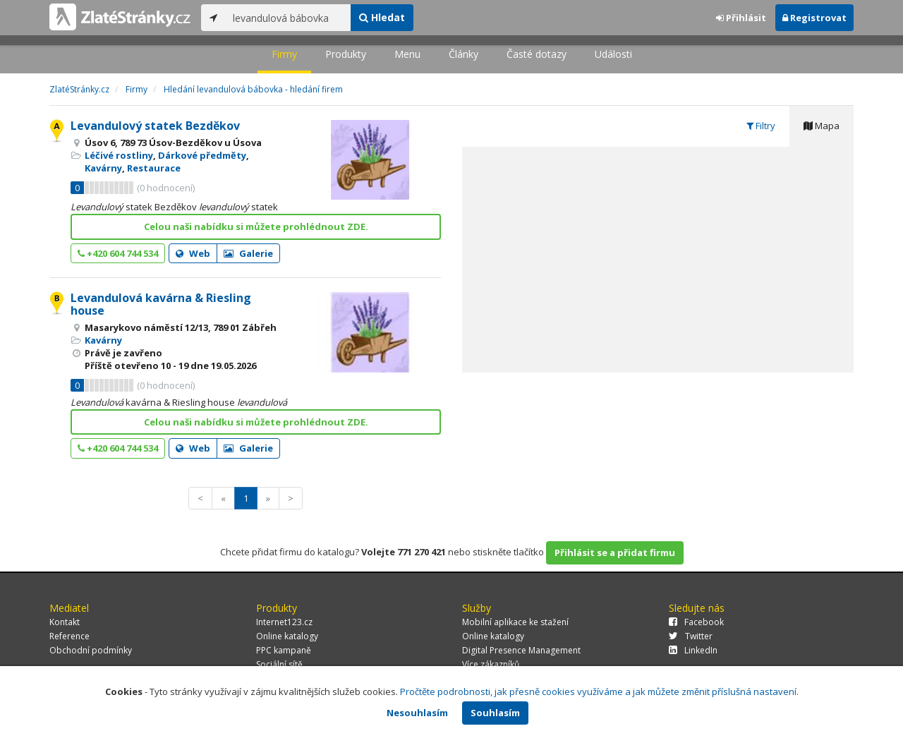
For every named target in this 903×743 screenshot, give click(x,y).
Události (613, 54)
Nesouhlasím (417, 712)
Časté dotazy (536, 54)
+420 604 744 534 (118, 253)
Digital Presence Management (521, 650)
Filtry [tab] (760, 125)
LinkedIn (693, 650)
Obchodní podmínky (90, 650)
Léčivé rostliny (119, 155)
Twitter (691, 636)
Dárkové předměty (202, 155)
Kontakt (64, 622)
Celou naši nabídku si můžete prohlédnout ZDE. (256, 226)
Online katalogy (287, 636)
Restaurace (154, 168)
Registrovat (814, 17)
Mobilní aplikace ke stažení (515, 622)
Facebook (696, 622)
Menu (407, 54)
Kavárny (103, 168)
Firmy (284, 54)
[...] (288, 17)
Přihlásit (741, 17)
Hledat (382, 17)
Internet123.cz (284, 622)
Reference (69, 636)
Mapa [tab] (822, 125)
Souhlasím (495, 712)
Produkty (345, 54)
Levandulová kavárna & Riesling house (161, 304)
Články (463, 54)
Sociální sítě (279, 664)
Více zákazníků (490, 664)
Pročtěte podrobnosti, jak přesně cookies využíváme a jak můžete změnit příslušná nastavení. (599, 691)
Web (193, 253)
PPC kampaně (283, 650)
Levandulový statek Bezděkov (155, 125)
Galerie (248, 253)
